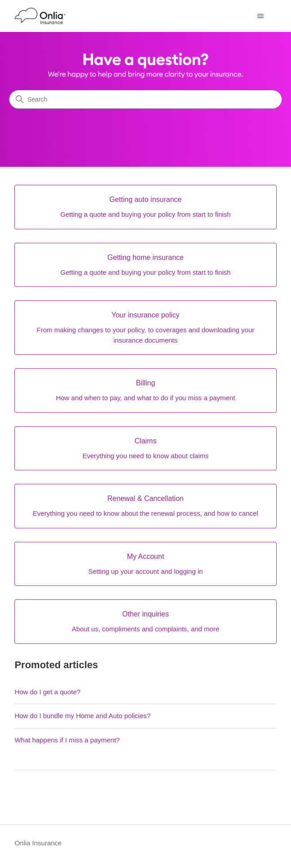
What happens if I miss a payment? (66, 740)
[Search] (145, 99)
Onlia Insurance (38, 843)
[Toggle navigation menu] (261, 16)
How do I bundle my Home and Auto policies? (82, 715)
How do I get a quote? (47, 692)
